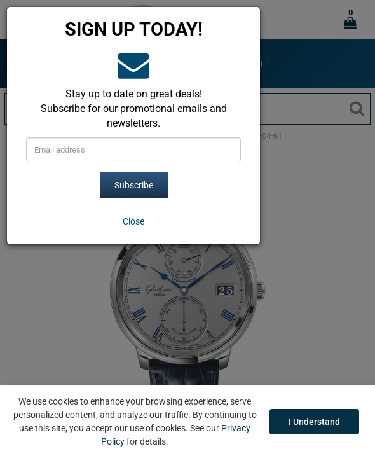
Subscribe (134, 185)
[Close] (133, 221)
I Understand (314, 422)
